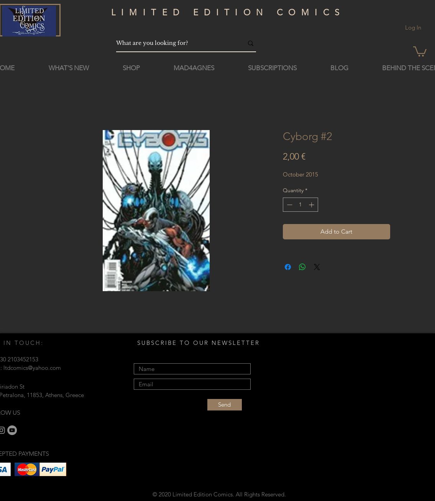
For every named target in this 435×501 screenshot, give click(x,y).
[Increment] (312, 204)
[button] (420, 50)
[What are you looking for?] (174, 43)
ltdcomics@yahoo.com (32, 367)
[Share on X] (317, 267)
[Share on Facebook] (287, 267)
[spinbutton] (300, 204)
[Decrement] (289, 204)
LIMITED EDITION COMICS (228, 12)
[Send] (224, 404)
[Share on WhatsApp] (302, 267)
